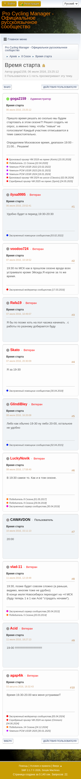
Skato (15, 350)
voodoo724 (19, 249)
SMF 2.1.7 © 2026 (30, 770)
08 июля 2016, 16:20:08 (18, 415)
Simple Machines (51, 770)
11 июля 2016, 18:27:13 (18, 639)
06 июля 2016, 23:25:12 (18, 109)
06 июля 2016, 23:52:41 (18, 205)
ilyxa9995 (17, 194)
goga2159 (18, 98)
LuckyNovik (20, 458)
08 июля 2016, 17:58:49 (18, 469)
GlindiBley (18, 404)
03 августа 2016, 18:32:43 (20, 686)
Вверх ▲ (57, 766)
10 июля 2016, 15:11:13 (18, 530)
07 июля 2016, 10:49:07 (18, 314)
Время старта (15, 105)
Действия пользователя (59, 87)
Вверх (8, 741)
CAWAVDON (20, 519)
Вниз (7, 87)
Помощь (23, 766)
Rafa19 (15, 303)
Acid (14, 628)
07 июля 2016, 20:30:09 (18, 361)
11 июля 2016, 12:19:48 (18, 578)
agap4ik (16, 675)
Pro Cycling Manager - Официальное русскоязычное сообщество (27, 20)
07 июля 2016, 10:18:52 (18, 260)
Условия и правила (40, 766)
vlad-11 (16, 567)
